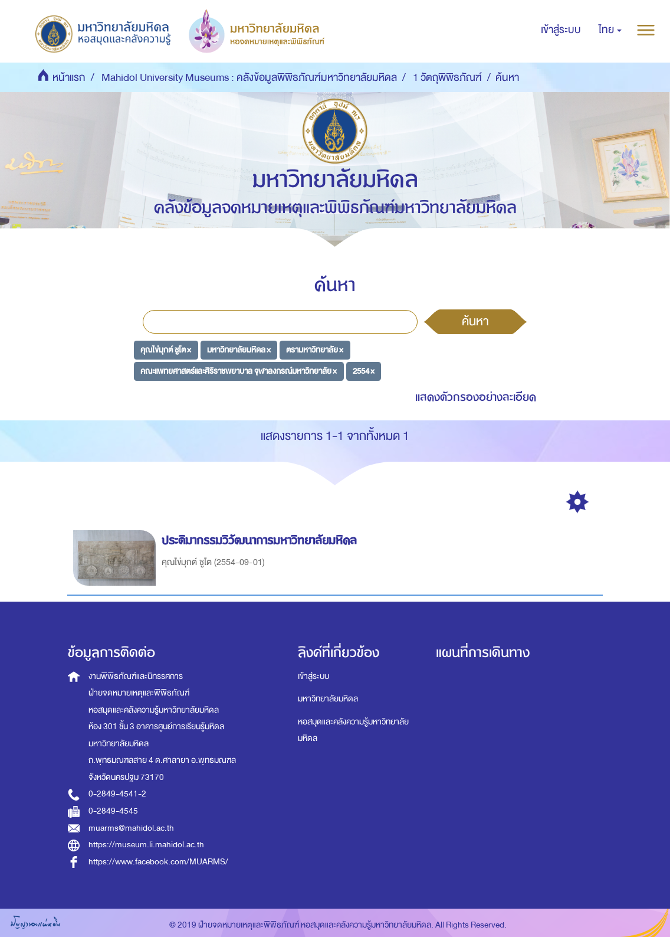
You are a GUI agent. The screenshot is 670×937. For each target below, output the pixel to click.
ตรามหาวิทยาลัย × (314, 350)
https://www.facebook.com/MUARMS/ (158, 861)
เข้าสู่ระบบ (313, 676)
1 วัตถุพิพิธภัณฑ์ (447, 77)
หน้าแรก (69, 77)
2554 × (364, 370)
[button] (610, 30)
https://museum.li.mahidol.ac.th (146, 844)
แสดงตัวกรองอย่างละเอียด (475, 397)
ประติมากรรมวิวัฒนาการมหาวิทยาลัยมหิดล (261, 540)
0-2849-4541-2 (117, 793)
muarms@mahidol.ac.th (131, 828)
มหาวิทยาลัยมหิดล (328, 698)
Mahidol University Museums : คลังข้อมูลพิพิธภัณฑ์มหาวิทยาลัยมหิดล (249, 77)
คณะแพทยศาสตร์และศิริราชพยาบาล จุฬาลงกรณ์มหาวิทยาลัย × (238, 370)
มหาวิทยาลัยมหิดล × (239, 350)
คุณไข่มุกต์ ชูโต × (165, 350)
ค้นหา (475, 321)
